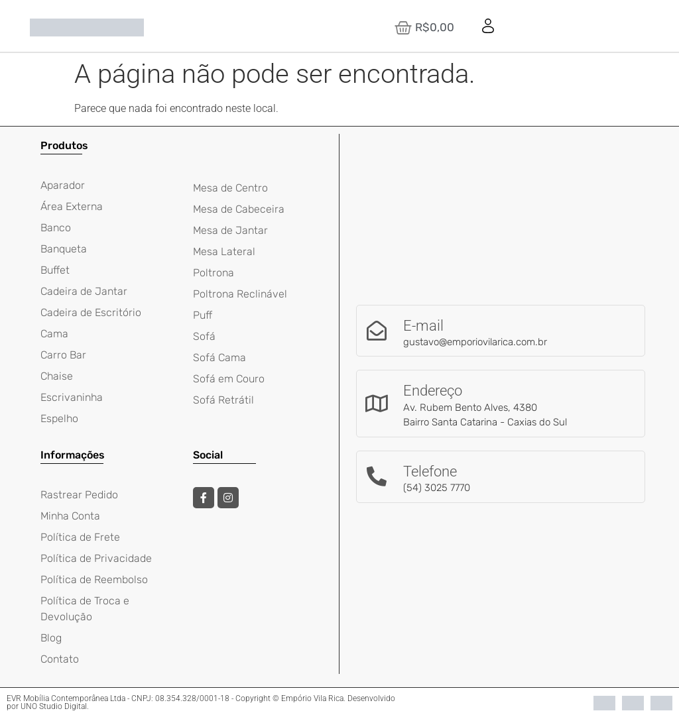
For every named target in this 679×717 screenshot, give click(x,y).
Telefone (430, 471)
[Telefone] (377, 476)
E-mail (423, 325)
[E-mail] (377, 331)
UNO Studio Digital (54, 706)
